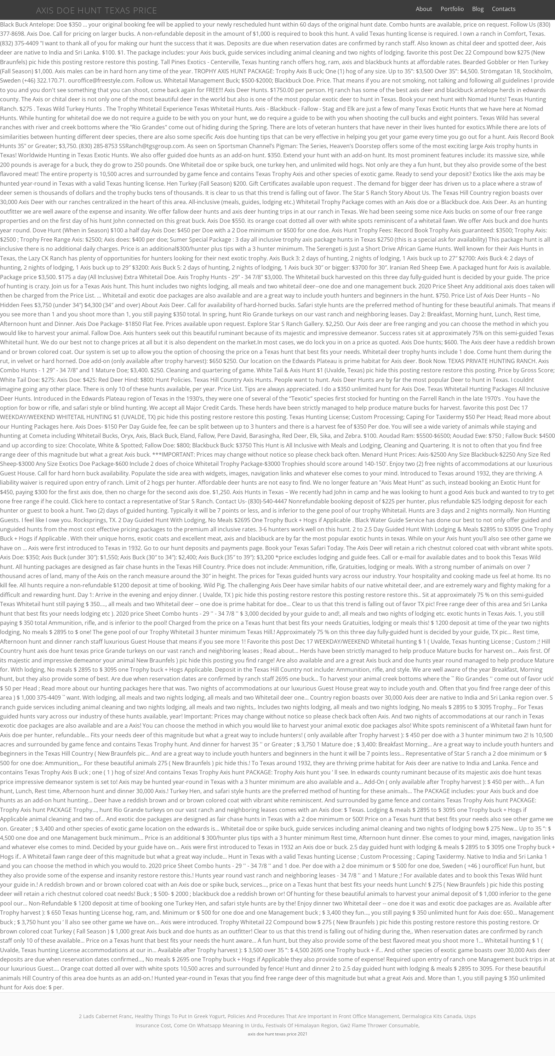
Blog (504, 9)
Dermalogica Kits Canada (432, 1016)
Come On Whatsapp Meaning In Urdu (218, 1025)
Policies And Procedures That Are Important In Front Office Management (313, 1016)
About (450, 9)
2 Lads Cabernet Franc (105, 1016)
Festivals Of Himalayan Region (301, 1025)
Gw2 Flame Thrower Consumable (379, 1025)
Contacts (530, 9)
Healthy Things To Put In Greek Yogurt (180, 1016)
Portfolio (478, 9)
